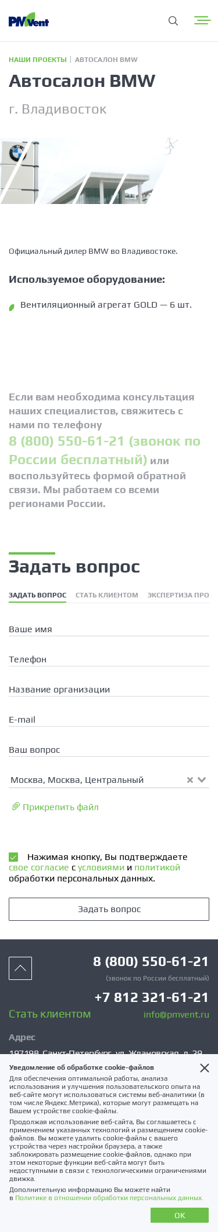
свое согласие (39, 867)
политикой (156, 867)
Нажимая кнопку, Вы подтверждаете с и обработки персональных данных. (98, 867)
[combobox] (109, 779)
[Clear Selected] (190, 780)
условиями (100, 867)
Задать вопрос (109, 908)
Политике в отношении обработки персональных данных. (109, 1198)
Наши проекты (38, 60)
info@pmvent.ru (176, 1014)
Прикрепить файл (55, 806)
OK (179, 1215)
